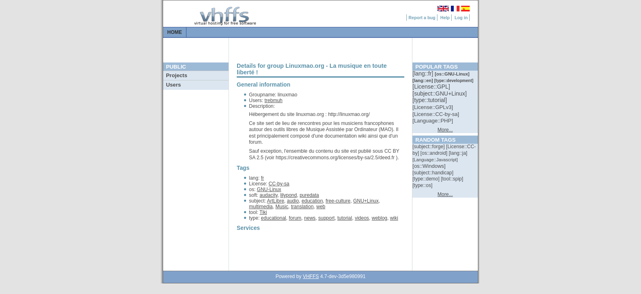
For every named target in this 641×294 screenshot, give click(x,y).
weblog (379, 218)
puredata (309, 195)
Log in (461, 17)
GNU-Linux (269, 189)
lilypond (288, 195)
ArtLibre (275, 201)
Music (282, 206)
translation (302, 206)
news (310, 218)
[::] (423, 73)
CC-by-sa (279, 184)
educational (273, 218)
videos (362, 218)
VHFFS (311, 276)
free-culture (338, 201)
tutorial (344, 218)
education (312, 201)
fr (262, 178)
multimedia (261, 206)
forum (295, 218)
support (326, 218)
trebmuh (273, 100)
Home (174, 32)
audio (293, 201)
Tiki (263, 212)
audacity (269, 195)
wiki (394, 218)
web (320, 206)
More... (445, 130)
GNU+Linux (366, 201)
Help (445, 17)
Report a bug (421, 17)
